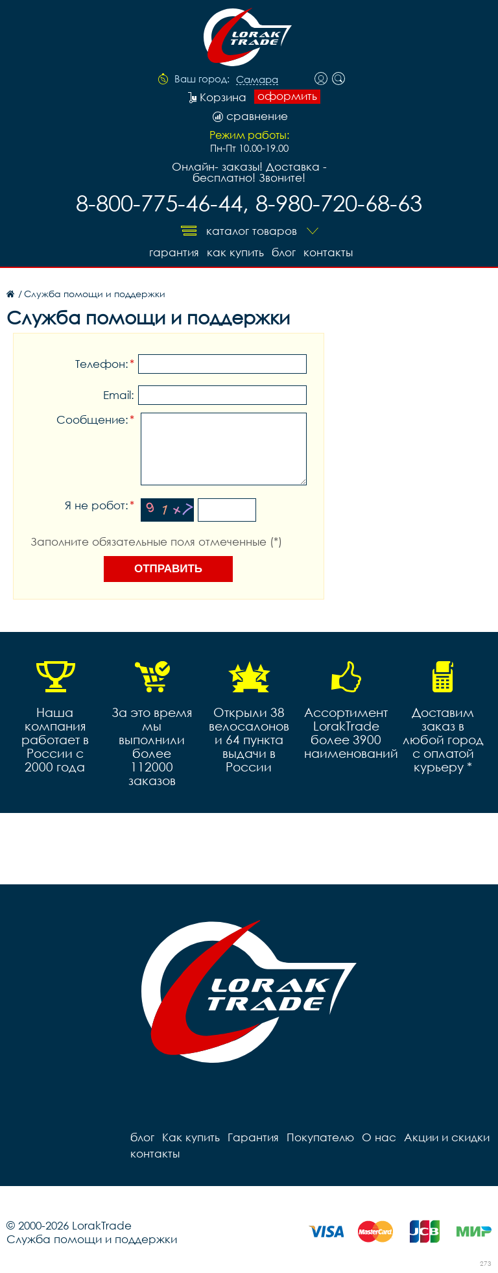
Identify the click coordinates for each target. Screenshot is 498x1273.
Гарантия (174, 252)
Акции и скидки (447, 1137)
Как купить (235, 252)
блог (284, 252)
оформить (287, 96)
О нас (379, 1137)
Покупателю (320, 1137)
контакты (328, 252)
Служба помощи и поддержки (91, 1239)
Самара (257, 80)
